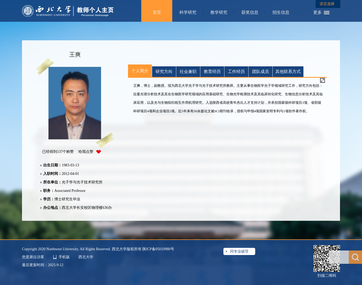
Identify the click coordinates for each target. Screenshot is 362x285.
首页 (157, 12)
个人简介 (139, 70)
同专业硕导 (239, 251)
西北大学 (85, 257)
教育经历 (212, 71)
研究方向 (164, 71)
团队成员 (260, 71)
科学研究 (187, 12)
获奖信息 (249, 12)
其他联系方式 (288, 71)
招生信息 (280, 12)
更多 (317, 12)
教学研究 (218, 12)
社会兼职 (188, 71)
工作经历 (236, 71)
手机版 (64, 257)
